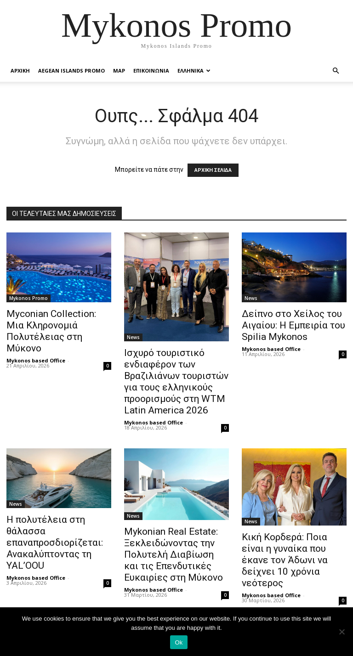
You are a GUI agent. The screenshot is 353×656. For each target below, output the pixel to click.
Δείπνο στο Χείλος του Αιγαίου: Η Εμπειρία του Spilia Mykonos (293, 325)
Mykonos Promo (28, 298)
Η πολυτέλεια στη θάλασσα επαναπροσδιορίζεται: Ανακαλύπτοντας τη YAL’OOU (54, 542)
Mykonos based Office (35, 360)
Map (119, 70)
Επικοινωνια (151, 70)
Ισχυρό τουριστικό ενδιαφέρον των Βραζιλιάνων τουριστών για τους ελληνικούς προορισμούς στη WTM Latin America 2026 (176, 381)
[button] (336, 71)
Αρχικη (20, 70)
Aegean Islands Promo (71, 70)
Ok (178, 642)
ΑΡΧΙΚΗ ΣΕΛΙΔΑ (213, 170)
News (133, 337)
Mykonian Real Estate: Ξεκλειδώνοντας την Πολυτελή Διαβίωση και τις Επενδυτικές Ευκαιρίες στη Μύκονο (173, 554)
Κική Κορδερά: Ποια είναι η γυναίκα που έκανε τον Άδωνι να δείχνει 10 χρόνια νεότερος (285, 560)
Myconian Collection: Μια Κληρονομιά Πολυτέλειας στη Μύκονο (51, 331)
